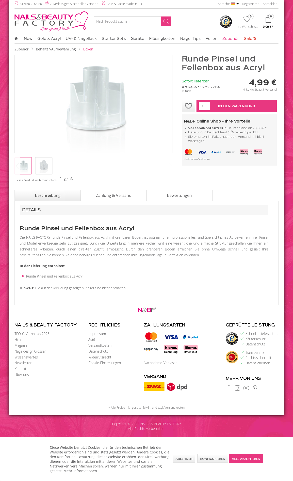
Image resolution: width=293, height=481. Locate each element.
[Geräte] (137, 39)
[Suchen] (166, 21)
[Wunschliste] (247, 23)
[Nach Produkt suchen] (132, 21)
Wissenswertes (26, 357)
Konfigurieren (212, 458)
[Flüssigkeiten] (162, 39)
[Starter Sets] (113, 39)
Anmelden (270, 3)
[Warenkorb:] (268, 23)
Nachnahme (191, 159)
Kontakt (20, 368)
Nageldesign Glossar (30, 351)
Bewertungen (179, 195)
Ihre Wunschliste (247, 27)
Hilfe (18, 339)
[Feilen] (211, 39)
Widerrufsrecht (99, 357)
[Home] (17, 38)
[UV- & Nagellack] (81, 39)
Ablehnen (184, 458)
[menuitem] (132, 22)
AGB (91, 339)
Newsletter (23, 362)
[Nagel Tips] (190, 39)
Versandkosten (100, 345)
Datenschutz (98, 351)
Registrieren (251, 3)
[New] (28, 39)
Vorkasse (204, 159)
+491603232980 (30, 3)
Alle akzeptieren (246, 458)
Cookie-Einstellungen (104, 362)
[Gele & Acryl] (49, 39)
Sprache (224, 3)
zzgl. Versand (267, 90)
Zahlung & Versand (113, 195)
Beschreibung (48, 195)
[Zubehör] (230, 39)
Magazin (21, 345)
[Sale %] (249, 39)
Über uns (22, 374)
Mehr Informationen (80, 470)
